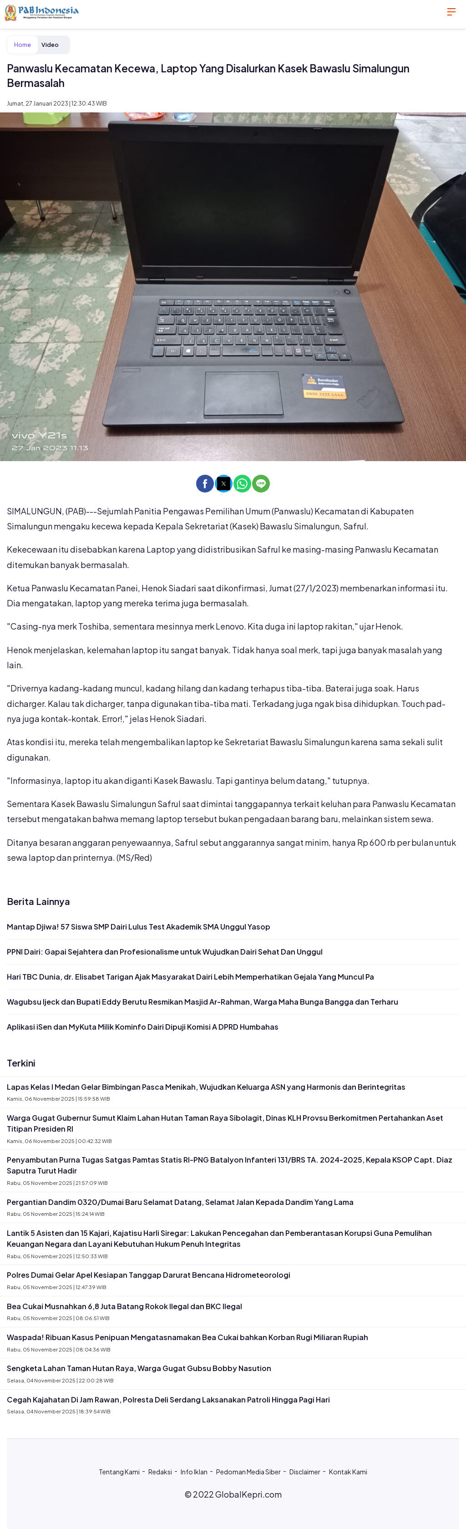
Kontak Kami (348, 1472)
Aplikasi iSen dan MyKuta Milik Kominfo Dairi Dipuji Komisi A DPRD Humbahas (143, 1026)
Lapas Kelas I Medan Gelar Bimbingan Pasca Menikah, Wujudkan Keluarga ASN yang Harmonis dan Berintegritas (206, 1087)
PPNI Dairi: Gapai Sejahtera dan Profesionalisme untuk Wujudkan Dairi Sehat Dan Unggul (165, 951)
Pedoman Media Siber (248, 1472)
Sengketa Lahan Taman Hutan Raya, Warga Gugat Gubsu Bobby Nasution (139, 1368)
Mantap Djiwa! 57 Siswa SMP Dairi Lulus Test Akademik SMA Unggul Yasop (138, 926)
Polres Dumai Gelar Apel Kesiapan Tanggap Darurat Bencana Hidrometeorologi (148, 1275)
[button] (205, 483)
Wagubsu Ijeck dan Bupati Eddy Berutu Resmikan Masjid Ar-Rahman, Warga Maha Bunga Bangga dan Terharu (202, 1001)
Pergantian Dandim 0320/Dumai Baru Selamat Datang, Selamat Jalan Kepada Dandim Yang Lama (180, 1202)
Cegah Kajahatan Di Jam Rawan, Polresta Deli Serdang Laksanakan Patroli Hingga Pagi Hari (168, 1399)
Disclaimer (304, 1472)
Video (50, 44)
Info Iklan (194, 1472)
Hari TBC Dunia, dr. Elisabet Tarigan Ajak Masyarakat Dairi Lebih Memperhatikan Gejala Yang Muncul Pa (190, 976)
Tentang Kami (119, 1472)
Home (22, 44)
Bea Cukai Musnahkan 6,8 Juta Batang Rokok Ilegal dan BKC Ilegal (124, 1306)
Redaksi (160, 1472)
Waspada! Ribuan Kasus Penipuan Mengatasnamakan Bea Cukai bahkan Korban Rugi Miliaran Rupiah (187, 1337)
